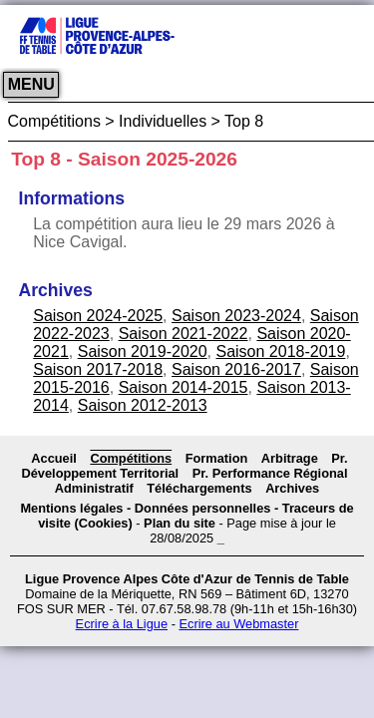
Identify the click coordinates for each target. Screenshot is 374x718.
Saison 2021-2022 (183, 333)
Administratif (94, 488)
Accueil (54, 458)
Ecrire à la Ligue (122, 623)
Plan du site (179, 523)
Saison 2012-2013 (142, 405)
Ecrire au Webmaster (238, 623)
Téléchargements (199, 488)
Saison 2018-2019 (280, 351)
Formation (217, 458)
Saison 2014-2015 (183, 387)
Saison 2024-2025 (98, 315)
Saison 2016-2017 (236, 369)
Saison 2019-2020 (142, 351)
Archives (292, 488)
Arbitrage (289, 458)
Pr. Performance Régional (270, 473)
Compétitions (131, 458)
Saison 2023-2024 (236, 315)
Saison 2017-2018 (98, 369)
